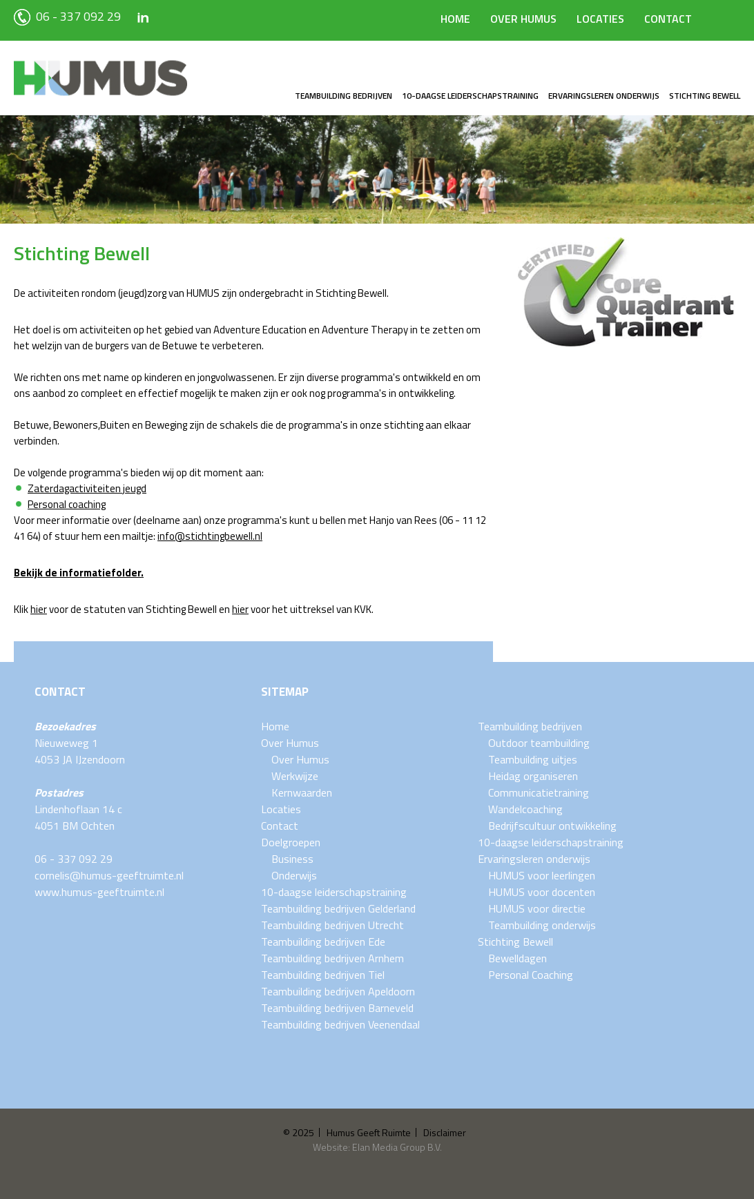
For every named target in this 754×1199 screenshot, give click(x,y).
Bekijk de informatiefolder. (79, 573)
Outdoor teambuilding (539, 742)
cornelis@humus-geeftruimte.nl (109, 875)
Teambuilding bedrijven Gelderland (338, 908)
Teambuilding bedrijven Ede (323, 941)
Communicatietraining (538, 792)
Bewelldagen (517, 958)
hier (38, 609)
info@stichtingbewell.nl (209, 536)
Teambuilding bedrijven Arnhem (332, 958)
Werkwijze (294, 776)
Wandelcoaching (525, 809)
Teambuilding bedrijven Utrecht (332, 925)
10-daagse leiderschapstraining (470, 95)
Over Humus (523, 18)
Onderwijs (294, 875)
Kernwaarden (301, 792)
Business (292, 858)
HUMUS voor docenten (541, 892)
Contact (668, 18)
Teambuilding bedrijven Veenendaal (340, 1024)
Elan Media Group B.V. (397, 1147)
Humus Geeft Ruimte (369, 1132)
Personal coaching (67, 504)
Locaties (600, 18)
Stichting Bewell (704, 95)
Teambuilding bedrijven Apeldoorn (338, 991)
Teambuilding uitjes (532, 759)
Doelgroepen (290, 842)
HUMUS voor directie (537, 908)
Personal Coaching (530, 974)
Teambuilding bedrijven (343, 95)
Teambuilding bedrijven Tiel (323, 974)
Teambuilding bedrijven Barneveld (337, 1008)
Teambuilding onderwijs (542, 925)
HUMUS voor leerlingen (541, 875)
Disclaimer (444, 1132)
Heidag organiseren (533, 776)
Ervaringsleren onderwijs (603, 95)
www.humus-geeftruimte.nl (99, 892)
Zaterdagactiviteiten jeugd (87, 488)
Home (455, 18)
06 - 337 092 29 (67, 16)
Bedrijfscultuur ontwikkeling (552, 825)
